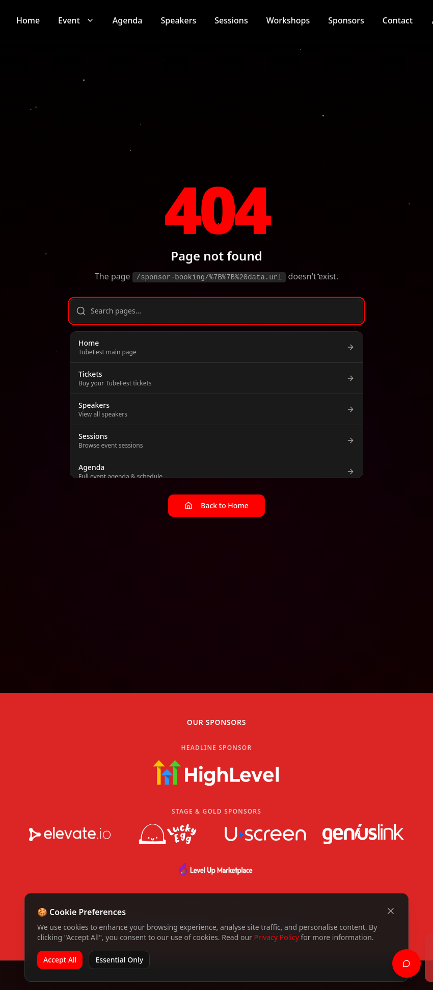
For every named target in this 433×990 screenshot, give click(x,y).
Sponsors (346, 20)
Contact (398, 20)
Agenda (128, 20)
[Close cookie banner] (391, 911)
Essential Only (119, 960)
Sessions (231, 20)
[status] (326, 958)
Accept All (59, 960)
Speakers (179, 20)
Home (28, 20)
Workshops (288, 20)
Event (76, 20)
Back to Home (216, 505)
